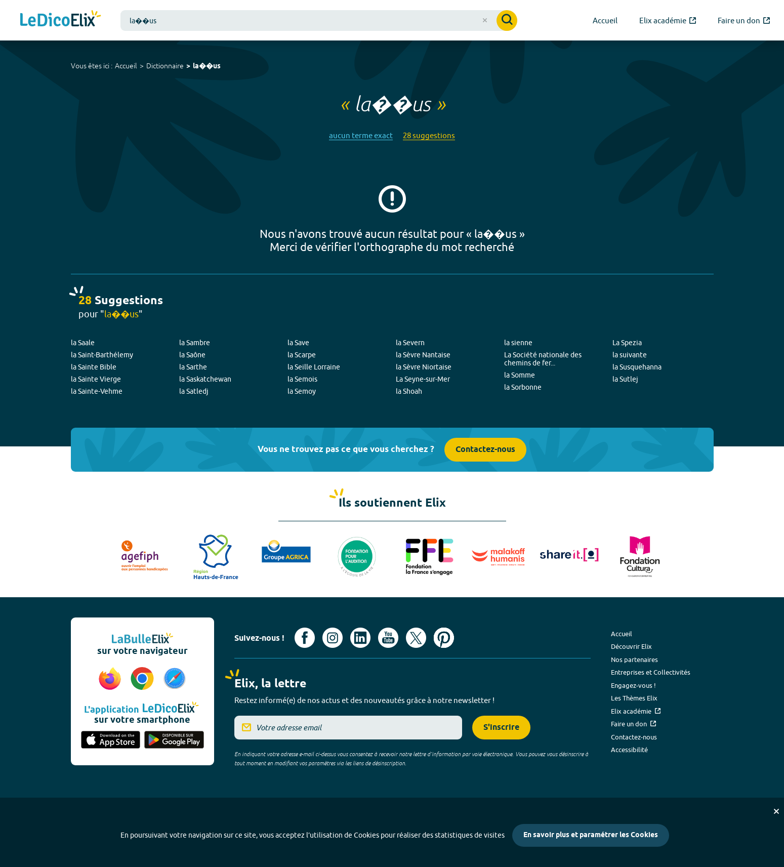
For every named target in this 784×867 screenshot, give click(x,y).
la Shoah (409, 391)
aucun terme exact (361, 135)
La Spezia (627, 343)
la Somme (519, 375)
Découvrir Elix (631, 646)
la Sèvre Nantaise (423, 355)
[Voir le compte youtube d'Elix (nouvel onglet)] (388, 638)
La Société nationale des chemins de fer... (543, 359)
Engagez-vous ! (633, 685)
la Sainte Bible (93, 367)
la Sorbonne (523, 387)
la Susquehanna (637, 367)
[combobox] (318, 20)
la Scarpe (301, 355)
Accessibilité (629, 750)
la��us (207, 66)
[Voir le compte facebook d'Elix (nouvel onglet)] (305, 638)
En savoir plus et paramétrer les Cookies (590, 835)
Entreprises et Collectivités (650, 672)
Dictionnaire (165, 66)
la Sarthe (193, 367)
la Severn (410, 343)
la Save (298, 343)
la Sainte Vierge (96, 379)
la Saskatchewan (205, 379)
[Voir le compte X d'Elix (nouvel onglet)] (416, 638)
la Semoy (301, 391)
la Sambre (194, 343)
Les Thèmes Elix (634, 698)
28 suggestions (429, 135)
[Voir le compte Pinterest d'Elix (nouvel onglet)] (444, 638)
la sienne (518, 343)
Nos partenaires (634, 659)
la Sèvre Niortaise (423, 367)
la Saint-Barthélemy (102, 355)
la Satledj (194, 391)
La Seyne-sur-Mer (423, 379)
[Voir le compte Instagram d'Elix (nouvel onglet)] (332, 638)
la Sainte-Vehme (96, 391)
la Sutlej (625, 379)
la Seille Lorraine (313, 367)
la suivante (629, 355)
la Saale (83, 343)
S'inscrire (501, 727)
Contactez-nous (485, 449)
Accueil (126, 66)
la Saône (192, 355)
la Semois (302, 379)
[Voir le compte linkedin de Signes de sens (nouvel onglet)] (360, 638)
